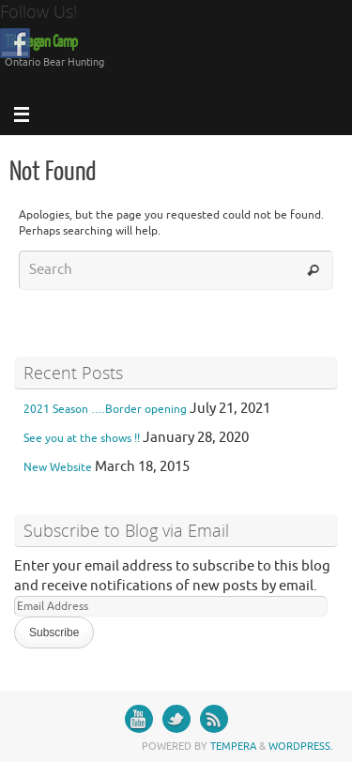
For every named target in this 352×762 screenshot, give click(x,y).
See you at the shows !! (81, 438)
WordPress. (300, 746)
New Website (57, 467)
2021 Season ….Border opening (105, 409)
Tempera (233, 746)
